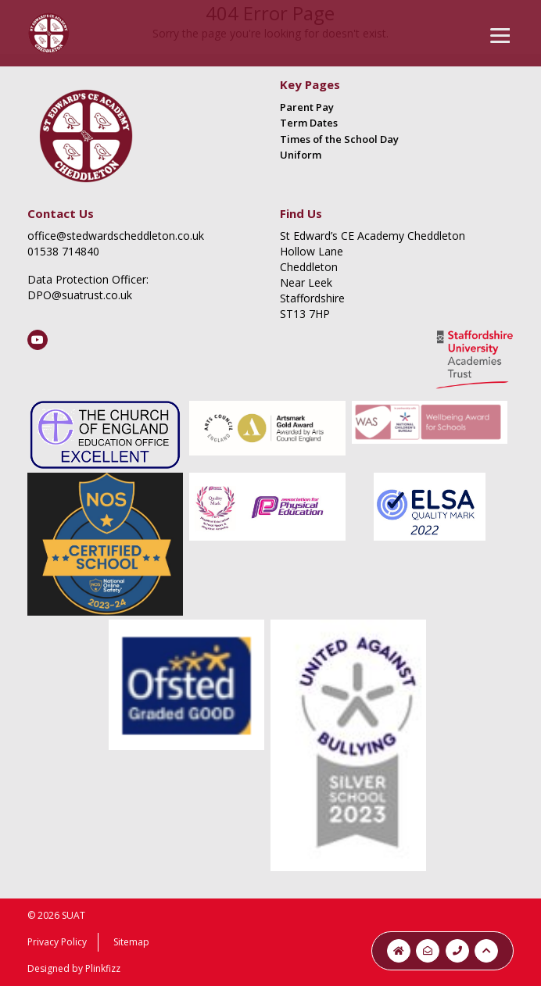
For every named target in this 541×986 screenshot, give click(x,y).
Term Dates (309, 123)
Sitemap (131, 941)
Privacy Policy (57, 941)
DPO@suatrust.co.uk (79, 295)
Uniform (300, 155)
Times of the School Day (339, 139)
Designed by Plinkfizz (73, 968)
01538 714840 (63, 251)
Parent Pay (307, 107)
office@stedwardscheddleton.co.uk (115, 235)
